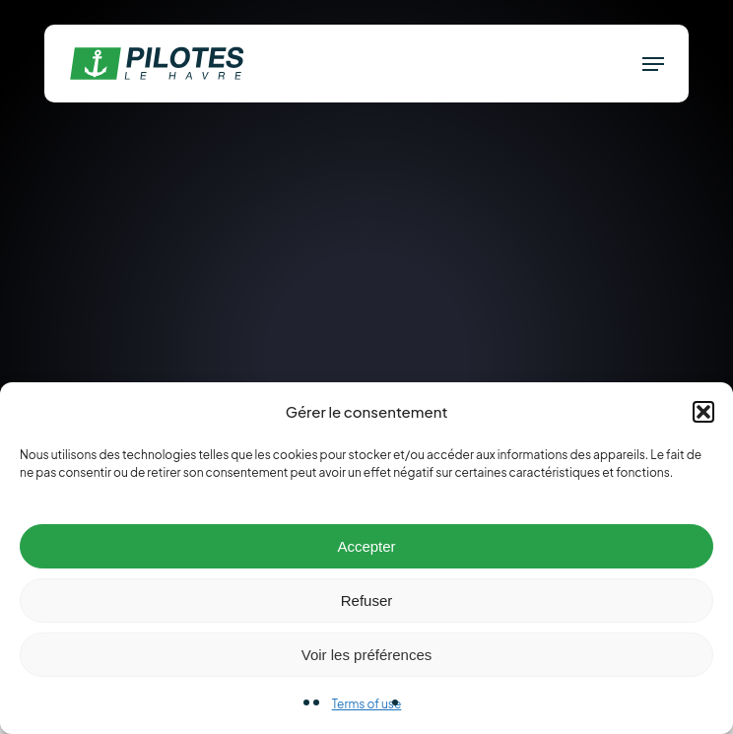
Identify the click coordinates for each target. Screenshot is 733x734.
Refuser (367, 600)
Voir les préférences (367, 654)
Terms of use (367, 704)
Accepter (366, 546)
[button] (703, 412)
